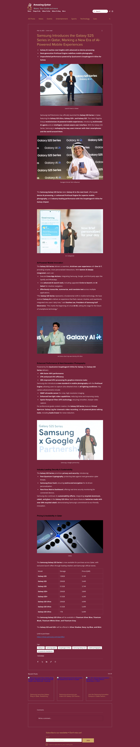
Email (48, 737)
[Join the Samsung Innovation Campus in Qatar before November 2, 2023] (99, 684)
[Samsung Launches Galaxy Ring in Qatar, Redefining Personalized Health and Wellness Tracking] (41, 684)
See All (110, 674)
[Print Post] (55, 662)
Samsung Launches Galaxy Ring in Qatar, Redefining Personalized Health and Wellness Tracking (39, 695)
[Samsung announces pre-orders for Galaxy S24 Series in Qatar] (70, 684)
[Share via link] (51, 662)
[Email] (63, 740)
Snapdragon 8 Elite (64, 648)
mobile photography (95, 648)
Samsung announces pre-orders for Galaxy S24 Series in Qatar (69, 695)
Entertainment (62, 19)
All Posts (31, 19)
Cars (95, 19)
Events (49, 19)
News (41, 19)
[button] (110, 18)
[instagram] (112, 11)
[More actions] (102, 30)
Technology (85, 19)
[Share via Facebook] (38, 662)
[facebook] (110, 11)
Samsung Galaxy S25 (79, 648)
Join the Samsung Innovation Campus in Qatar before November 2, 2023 (98, 695)
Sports (74, 19)
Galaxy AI (41, 648)
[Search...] (100, 11)
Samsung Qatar (51, 648)
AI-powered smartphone (45, 651)
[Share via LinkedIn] (46, 662)
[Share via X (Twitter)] (42, 662)
